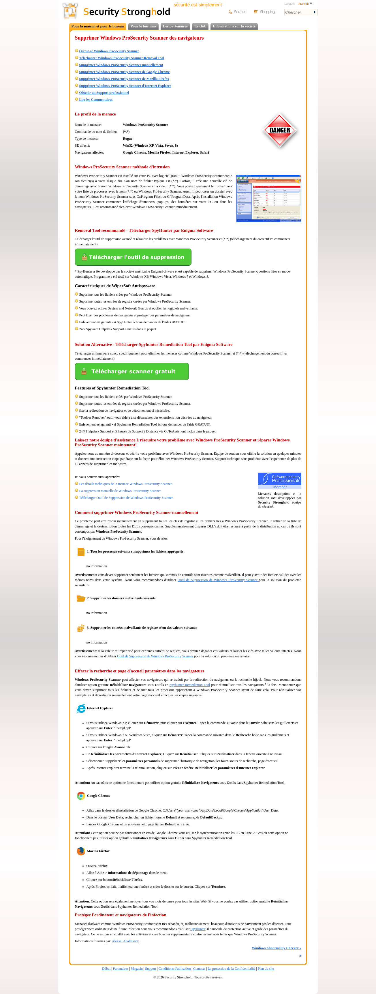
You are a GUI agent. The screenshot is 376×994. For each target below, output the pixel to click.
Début (106, 969)
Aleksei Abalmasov (125, 941)
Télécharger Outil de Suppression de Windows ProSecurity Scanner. (126, 498)
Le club (200, 26)
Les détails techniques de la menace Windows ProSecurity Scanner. (126, 484)
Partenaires (120, 969)
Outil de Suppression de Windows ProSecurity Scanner (218, 580)
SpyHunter (197, 929)
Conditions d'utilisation (175, 969)
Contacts (199, 969)
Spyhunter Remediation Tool (190, 685)
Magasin (136, 969)
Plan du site (266, 969)
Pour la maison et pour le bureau (98, 26)
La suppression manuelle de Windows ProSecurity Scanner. (120, 491)
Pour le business (143, 26)
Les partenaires (175, 26)
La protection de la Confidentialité (231, 969)
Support (150, 969)
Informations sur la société (234, 26)
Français (305, 3)
